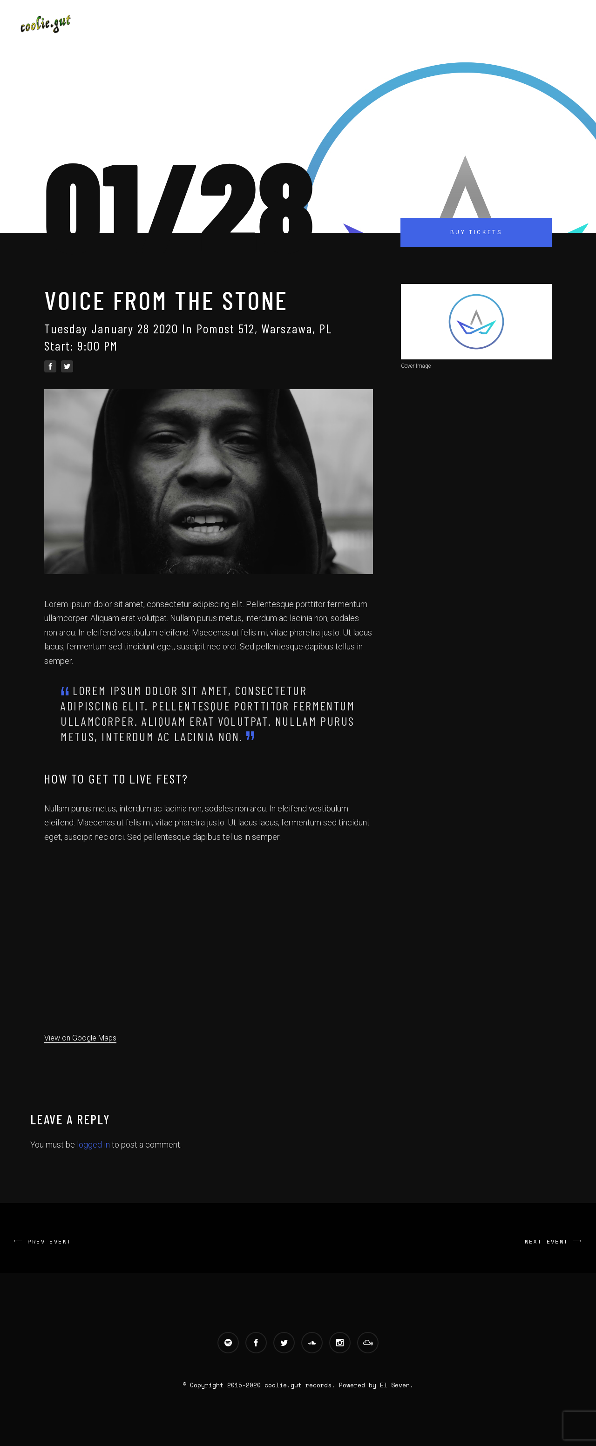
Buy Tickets (476, 232)
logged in (93, 1144)
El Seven (395, 1385)
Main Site (281, 24)
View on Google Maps (80, 1038)
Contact (483, 24)
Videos (408, 24)
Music (370, 24)
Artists (330, 24)
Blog (443, 24)
